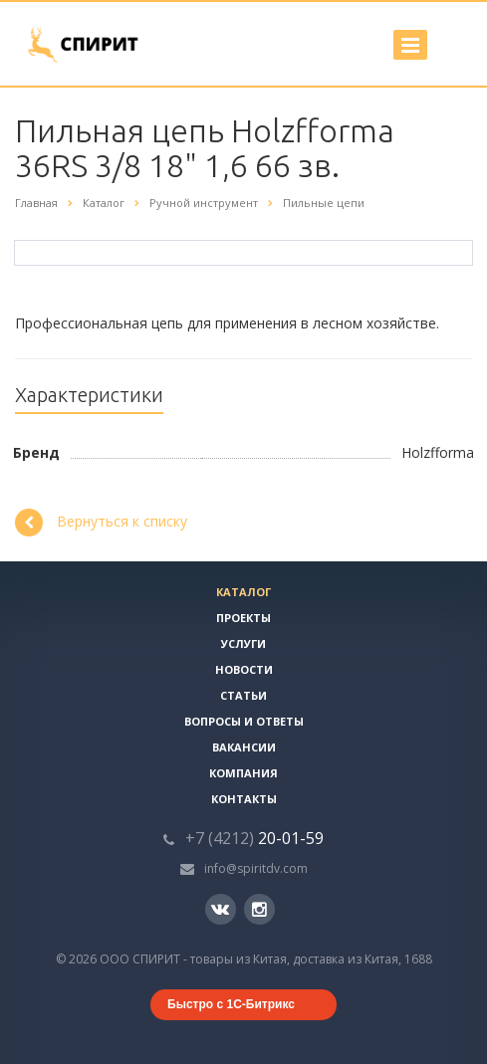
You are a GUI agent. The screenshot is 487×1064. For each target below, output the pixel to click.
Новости (244, 669)
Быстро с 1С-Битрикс (231, 1004)
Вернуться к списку (101, 522)
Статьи (243, 695)
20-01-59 (254, 838)
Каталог (243, 591)
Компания (243, 772)
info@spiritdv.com (256, 868)
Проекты (243, 617)
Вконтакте (220, 908)
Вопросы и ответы (244, 721)
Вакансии (244, 747)
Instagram (259, 909)
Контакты (244, 798)
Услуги (243, 643)
